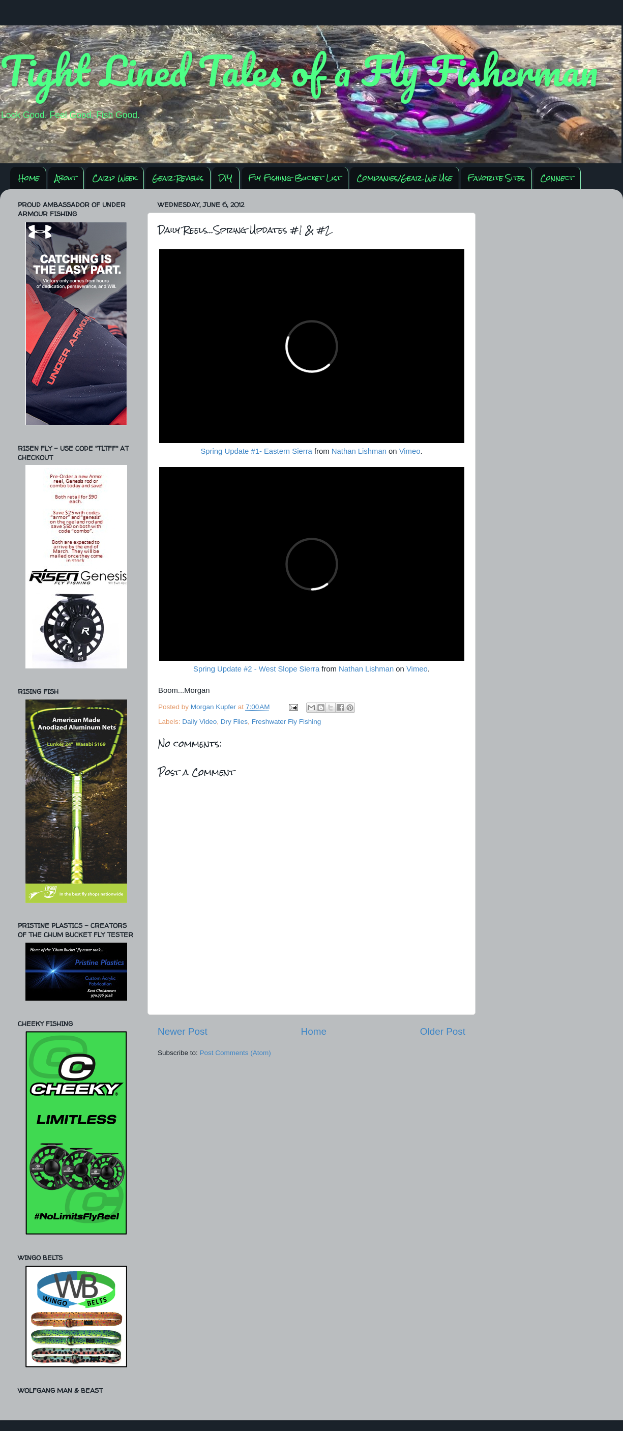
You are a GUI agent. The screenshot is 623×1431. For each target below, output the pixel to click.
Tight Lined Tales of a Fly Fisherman (299, 70)
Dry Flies (234, 721)
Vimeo (410, 451)
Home (28, 178)
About (66, 178)
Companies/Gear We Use (404, 178)
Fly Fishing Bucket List (294, 178)
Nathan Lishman (359, 451)
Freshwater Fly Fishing (286, 721)
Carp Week (114, 178)
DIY (225, 178)
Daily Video (199, 721)
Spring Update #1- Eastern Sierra (256, 451)
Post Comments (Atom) (235, 1053)
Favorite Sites (496, 178)
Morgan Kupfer (214, 707)
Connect (557, 178)
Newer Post (182, 1031)
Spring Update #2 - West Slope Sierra (256, 669)
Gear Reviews (177, 178)
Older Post (442, 1031)
